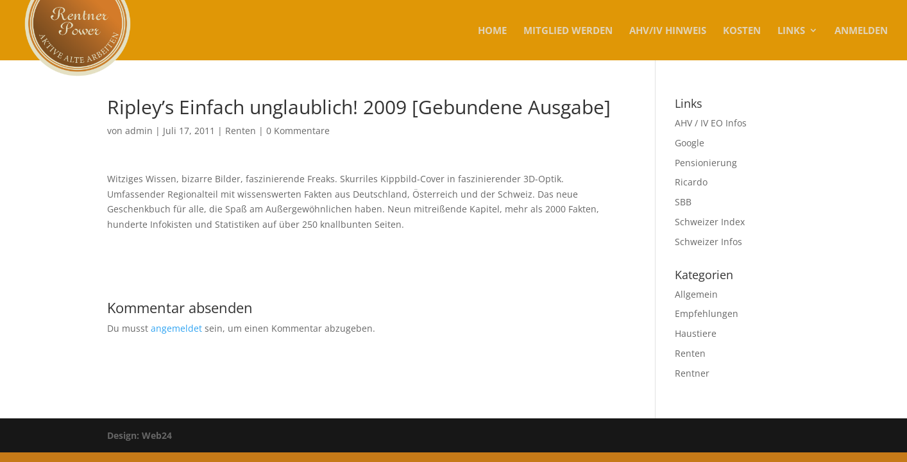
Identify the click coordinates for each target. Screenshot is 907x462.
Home (492, 31)
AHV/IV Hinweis (667, 31)
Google (689, 143)
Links (791, 31)
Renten (240, 130)
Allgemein (696, 294)
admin (139, 130)
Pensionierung (706, 163)
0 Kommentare (298, 130)
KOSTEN (742, 31)
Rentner (692, 373)
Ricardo (691, 182)
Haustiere (695, 333)
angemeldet (176, 328)
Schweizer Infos (708, 241)
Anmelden (861, 31)
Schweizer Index (710, 222)
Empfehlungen (706, 313)
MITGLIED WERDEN (568, 31)
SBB (683, 202)
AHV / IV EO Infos (711, 123)
